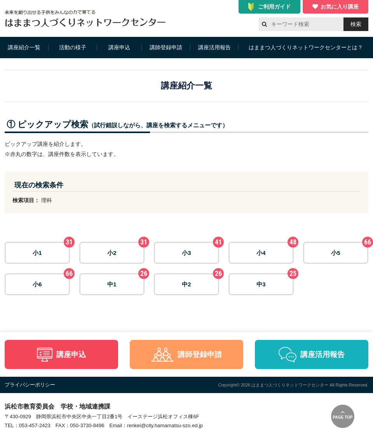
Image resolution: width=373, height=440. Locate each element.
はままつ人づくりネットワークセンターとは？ (306, 47)
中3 (275, 280)
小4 (275, 249)
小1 (51, 249)
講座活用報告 (214, 47)
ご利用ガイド (274, 6)
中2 (200, 280)
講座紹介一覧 (24, 47)
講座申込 (119, 47)
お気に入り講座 (340, 6)
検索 (355, 24)
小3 (200, 249)
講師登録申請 (166, 47)
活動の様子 (72, 47)
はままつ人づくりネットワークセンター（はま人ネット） (87, 18)
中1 (126, 280)
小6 (51, 280)
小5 (349, 249)
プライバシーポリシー (30, 385)
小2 (126, 249)
